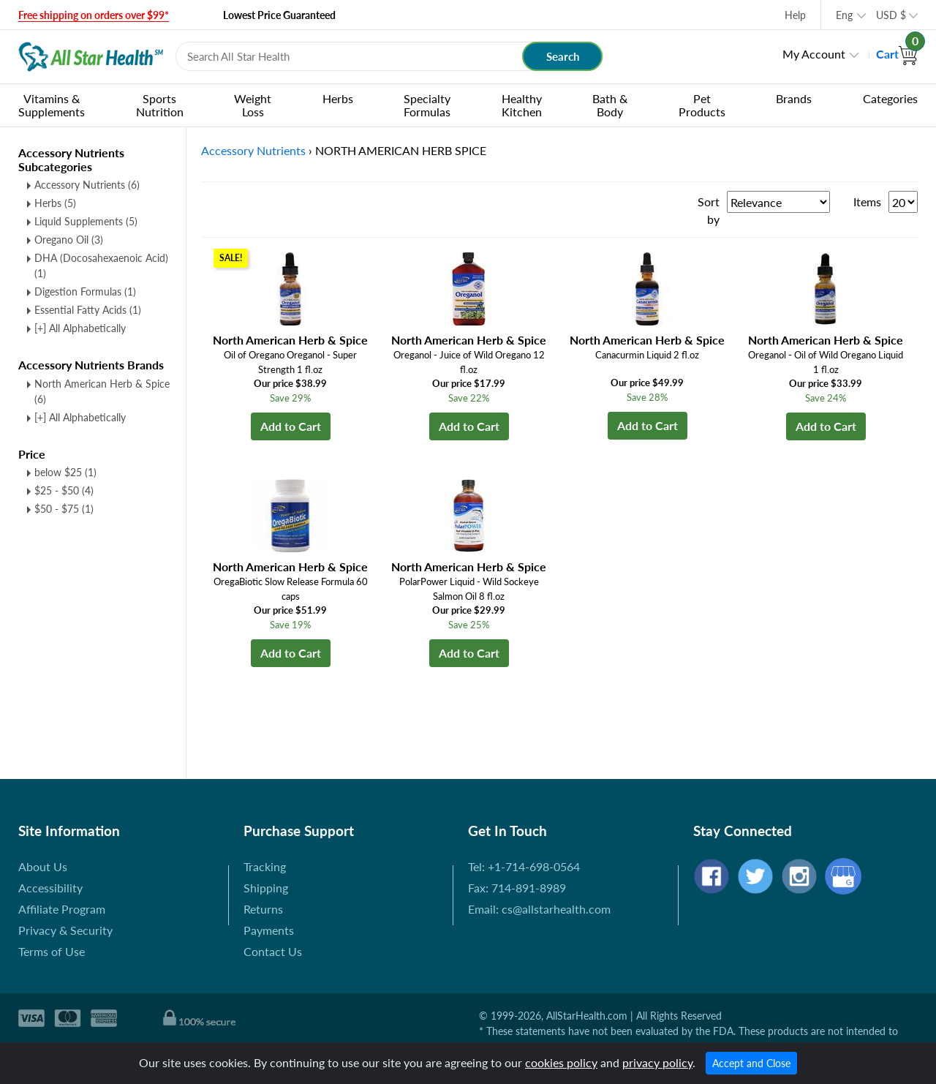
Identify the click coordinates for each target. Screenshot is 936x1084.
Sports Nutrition (160, 104)
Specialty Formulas (427, 104)
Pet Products (702, 104)
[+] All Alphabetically (80, 328)
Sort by (709, 210)
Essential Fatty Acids (87, 310)
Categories (890, 98)
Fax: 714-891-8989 (517, 888)
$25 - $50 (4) (64, 490)
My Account (813, 54)
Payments (269, 930)
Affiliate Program (61, 909)
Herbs (337, 98)
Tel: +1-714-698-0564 (524, 866)
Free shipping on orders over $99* (93, 15)
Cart (897, 54)
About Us (42, 866)
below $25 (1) (65, 472)
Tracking (265, 866)
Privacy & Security (65, 930)
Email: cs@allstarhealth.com (539, 909)
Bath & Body (609, 104)
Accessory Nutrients (87, 184)
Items (867, 201)
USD (891, 15)
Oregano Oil (68, 239)
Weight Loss (252, 104)
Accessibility (50, 888)
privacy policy (657, 1062)
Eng (844, 15)
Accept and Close (751, 1063)
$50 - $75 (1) (64, 509)
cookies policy (561, 1062)
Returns (263, 909)
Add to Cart (290, 426)
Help (795, 15)
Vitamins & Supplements (51, 104)
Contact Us (273, 951)
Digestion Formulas (85, 291)
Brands (794, 98)
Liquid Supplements (85, 221)
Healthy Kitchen (522, 104)
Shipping (266, 888)
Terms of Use (51, 951)
